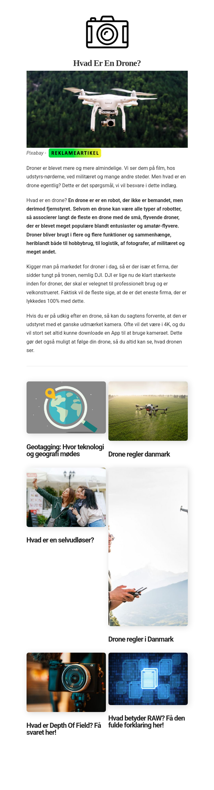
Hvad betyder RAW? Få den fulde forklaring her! (146, 721)
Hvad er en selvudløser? (60, 540)
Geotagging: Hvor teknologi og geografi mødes (65, 450)
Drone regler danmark (139, 454)
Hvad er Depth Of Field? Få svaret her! (64, 728)
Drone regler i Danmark (141, 639)
